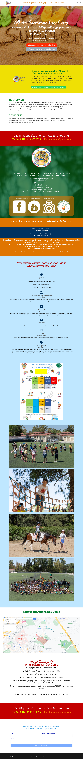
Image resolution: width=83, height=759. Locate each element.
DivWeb (45, 756)
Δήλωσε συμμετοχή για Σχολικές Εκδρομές (41, 49)
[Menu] (3, 3)
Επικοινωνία (59, 3)
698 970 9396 (34, 139)
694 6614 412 (18, 139)
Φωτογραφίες (43, 3)
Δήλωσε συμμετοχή (29, 3)
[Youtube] (80, 2)
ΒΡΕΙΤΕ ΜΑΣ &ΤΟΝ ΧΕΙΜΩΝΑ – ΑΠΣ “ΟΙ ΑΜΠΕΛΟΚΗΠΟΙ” (48, 87)
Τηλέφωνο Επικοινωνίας (49, 733)
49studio (34, 756)
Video (51, 3)
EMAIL (13, 739)
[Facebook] (77, 2)
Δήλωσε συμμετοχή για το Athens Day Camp (41, 45)
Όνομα (13, 733)
